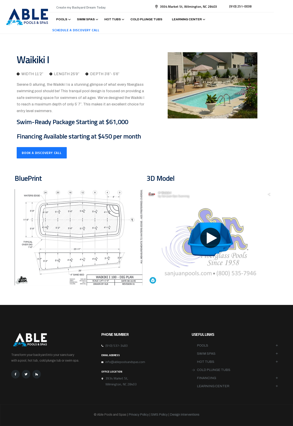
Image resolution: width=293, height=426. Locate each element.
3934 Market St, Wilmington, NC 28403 (188, 6)
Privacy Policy (139, 414)
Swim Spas (86, 19)
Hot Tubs (112, 19)
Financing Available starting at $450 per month (79, 136)
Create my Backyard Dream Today (81, 7)
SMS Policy (159, 414)
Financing (206, 378)
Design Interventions (184, 414)
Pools (61, 19)
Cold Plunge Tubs (146, 19)
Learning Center (187, 19)
